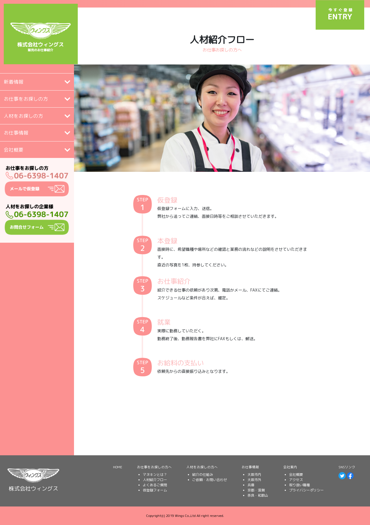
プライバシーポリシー (306, 490)
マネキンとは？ (155, 474)
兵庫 (250, 484)
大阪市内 (254, 474)
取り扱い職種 (299, 484)
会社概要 (296, 474)
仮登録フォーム (155, 490)
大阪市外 (254, 479)
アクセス (296, 479)
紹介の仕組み (202, 474)
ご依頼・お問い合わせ (209, 479)
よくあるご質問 (155, 484)
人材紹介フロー (155, 479)
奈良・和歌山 (257, 495)
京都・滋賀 (256, 490)
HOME (117, 467)
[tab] (37, 81)
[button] (37, 81)
